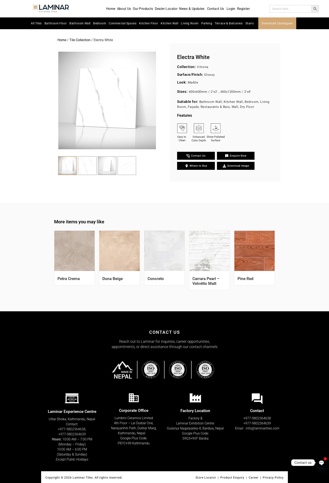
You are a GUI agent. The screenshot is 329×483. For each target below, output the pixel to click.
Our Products (143, 9)
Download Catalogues (277, 23)
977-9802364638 (72, 429)
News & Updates (192, 9)
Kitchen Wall (169, 23)
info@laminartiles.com (262, 428)
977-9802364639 (73, 434)
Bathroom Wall (79, 23)
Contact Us (216, 9)
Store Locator (206, 477)
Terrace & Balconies (229, 23)
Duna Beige (112, 278)
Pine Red (245, 278)
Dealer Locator (166, 9)
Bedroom (99, 23)
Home (110, 9)
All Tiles (36, 23)
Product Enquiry (232, 477)
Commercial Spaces (122, 23)
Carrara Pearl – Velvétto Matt (205, 281)
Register (243, 9)
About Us (124, 9)
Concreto (156, 278)
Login (231, 9)
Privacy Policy (273, 477)
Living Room (189, 23)
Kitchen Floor (148, 23)
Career (254, 477)
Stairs (249, 23)
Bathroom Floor (55, 23)
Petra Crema (68, 278)
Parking (206, 23)
